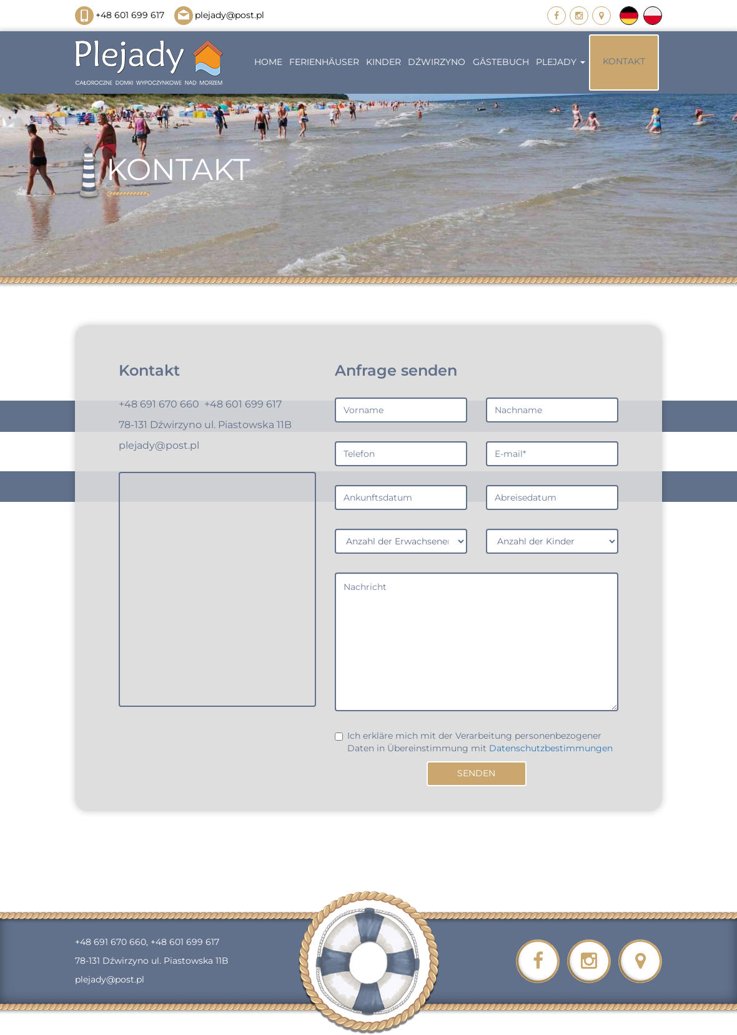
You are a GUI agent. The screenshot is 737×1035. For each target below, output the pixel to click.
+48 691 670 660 (159, 404)
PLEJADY (560, 62)
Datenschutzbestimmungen (551, 748)
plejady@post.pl (219, 15)
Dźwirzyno (436, 62)
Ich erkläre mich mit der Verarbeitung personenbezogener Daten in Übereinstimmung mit (474, 742)
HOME (268, 62)
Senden (476, 773)
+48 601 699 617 (119, 15)
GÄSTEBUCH (501, 62)
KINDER (383, 62)
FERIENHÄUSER (324, 62)
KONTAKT (624, 61)
